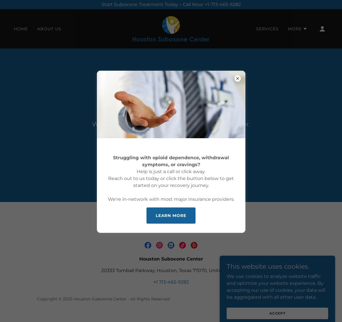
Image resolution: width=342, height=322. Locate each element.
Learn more (171, 215)
